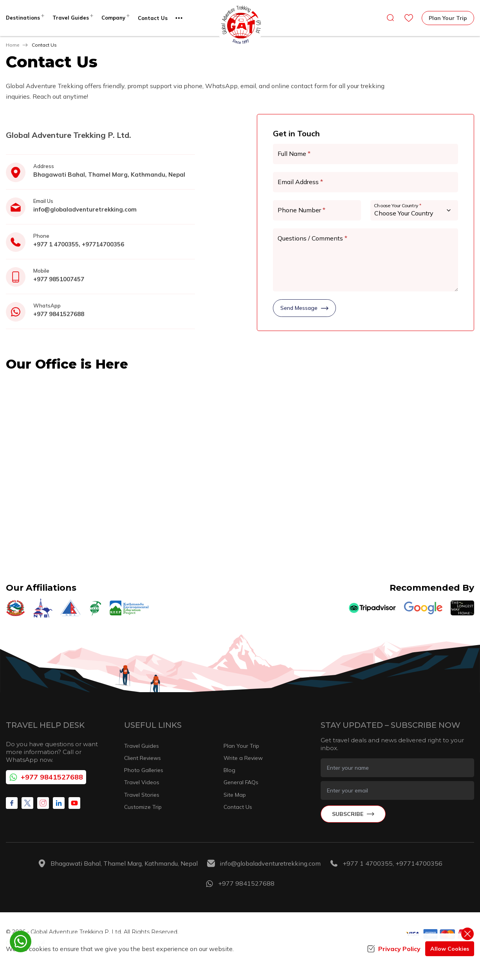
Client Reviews (142, 757)
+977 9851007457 (58, 279)
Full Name (294, 153)
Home (12, 45)
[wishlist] (408, 18)
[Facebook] (12, 803)
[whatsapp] (20, 941)
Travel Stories (141, 794)
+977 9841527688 (58, 314)
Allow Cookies (449, 948)
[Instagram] (43, 803)
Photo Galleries (143, 770)
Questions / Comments (312, 238)
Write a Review (243, 757)
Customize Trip (143, 806)
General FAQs (241, 782)
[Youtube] (74, 803)
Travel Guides (141, 745)
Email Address (300, 182)
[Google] (423, 608)
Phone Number (301, 210)
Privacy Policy (393, 949)
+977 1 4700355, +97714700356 (78, 244)
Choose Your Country (398, 205)
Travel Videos (141, 782)
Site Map (235, 794)
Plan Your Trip (448, 18)
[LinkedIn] (59, 803)
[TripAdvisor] (372, 608)
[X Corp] (27, 803)
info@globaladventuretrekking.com (85, 209)
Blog (229, 770)
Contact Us (153, 18)
